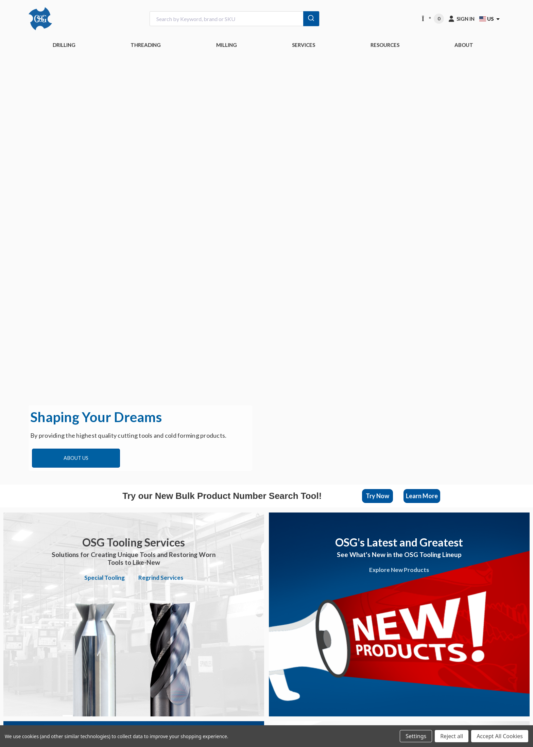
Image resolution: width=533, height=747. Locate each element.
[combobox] (235, 19)
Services (303, 45)
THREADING (146, 45)
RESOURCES (385, 45)
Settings (416, 736)
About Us (76, 458)
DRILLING (64, 45)
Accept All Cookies (500, 736)
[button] (377, 496)
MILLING (226, 45)
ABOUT (463, 45)
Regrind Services (160, 577)
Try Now (377, 496)
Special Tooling (104, 577)
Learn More (422, 496)
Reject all (451, 736)
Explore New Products (399, 569)
